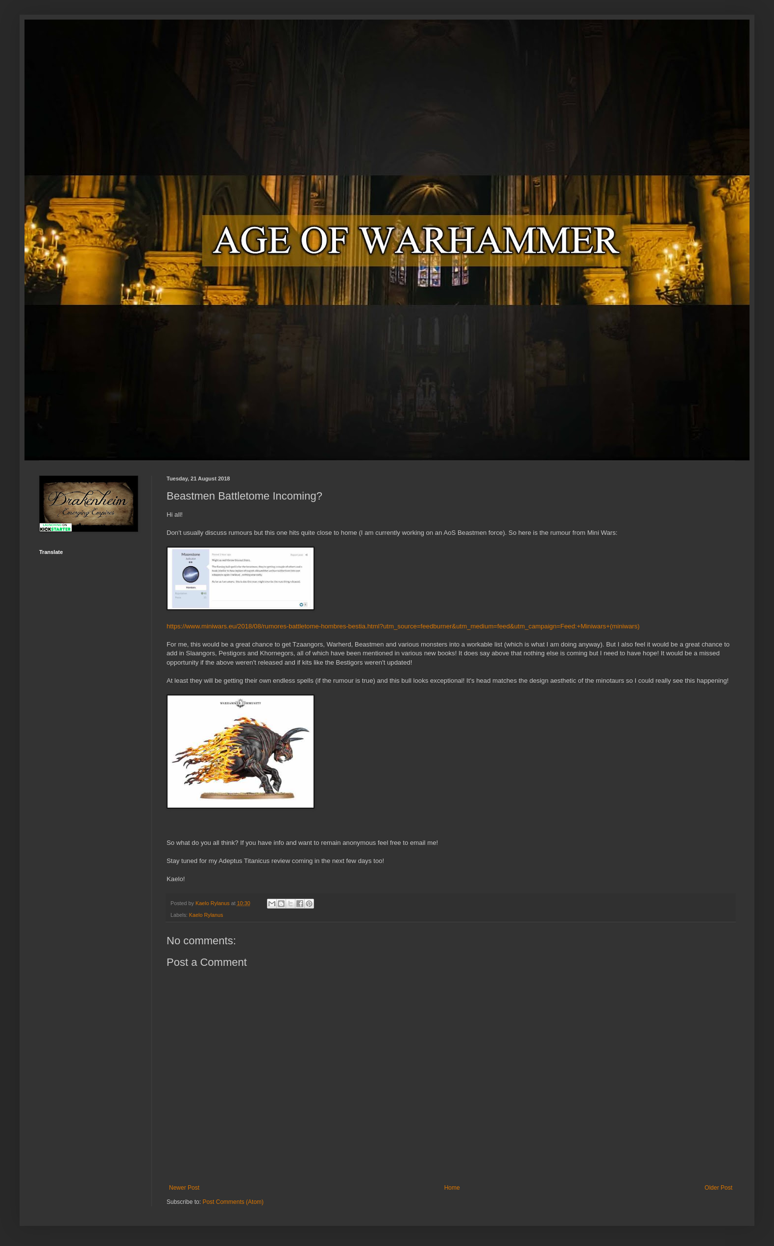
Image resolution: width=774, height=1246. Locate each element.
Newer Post (184, 1187)
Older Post (718, 1187)
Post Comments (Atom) (233, 1201)
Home (452, 1187)
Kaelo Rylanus (206, 915)
